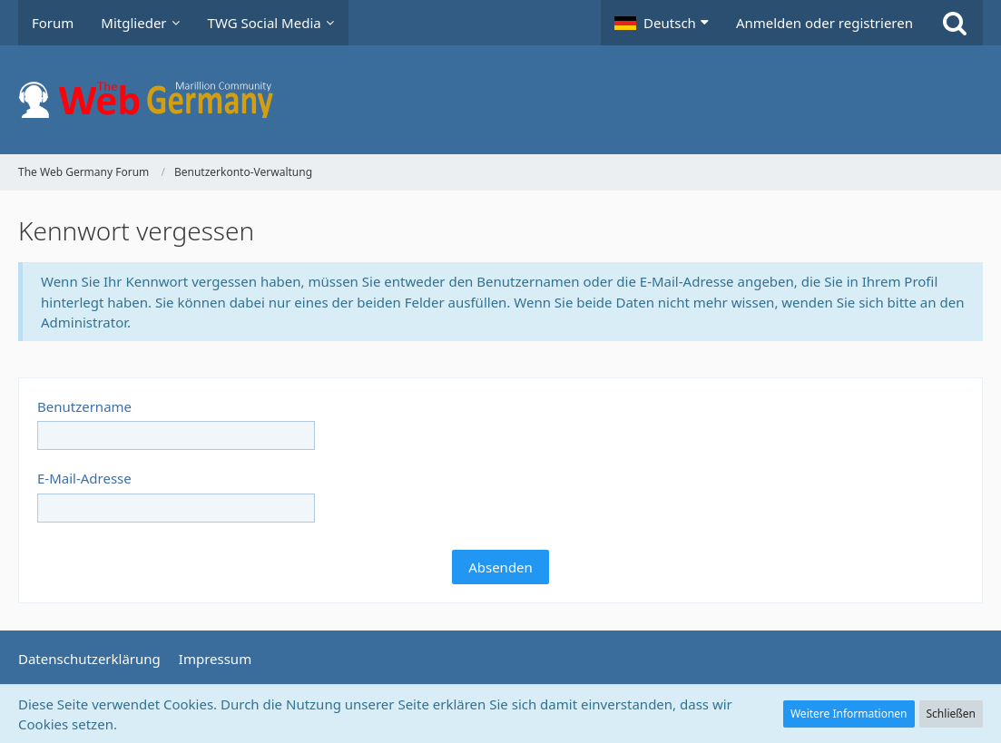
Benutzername (84, 406)
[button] (661, 22)
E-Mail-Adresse (84, 478)
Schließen (951, 713)
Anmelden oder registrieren (824, 23)
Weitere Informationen (849, 713)
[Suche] (955, 22)
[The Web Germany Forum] (500, 100)
